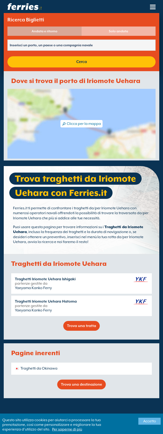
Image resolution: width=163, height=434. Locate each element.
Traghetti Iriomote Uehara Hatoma (46, 301)
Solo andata (118, 31)
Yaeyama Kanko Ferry (33, 288)
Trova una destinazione (81, 384)
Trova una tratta (81, 326)
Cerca (81, 62)
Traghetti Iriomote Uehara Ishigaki (45, 279)
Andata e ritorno (44, 31)
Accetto (149, 421)
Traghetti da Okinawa (38, 368)
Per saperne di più (67, 429)
